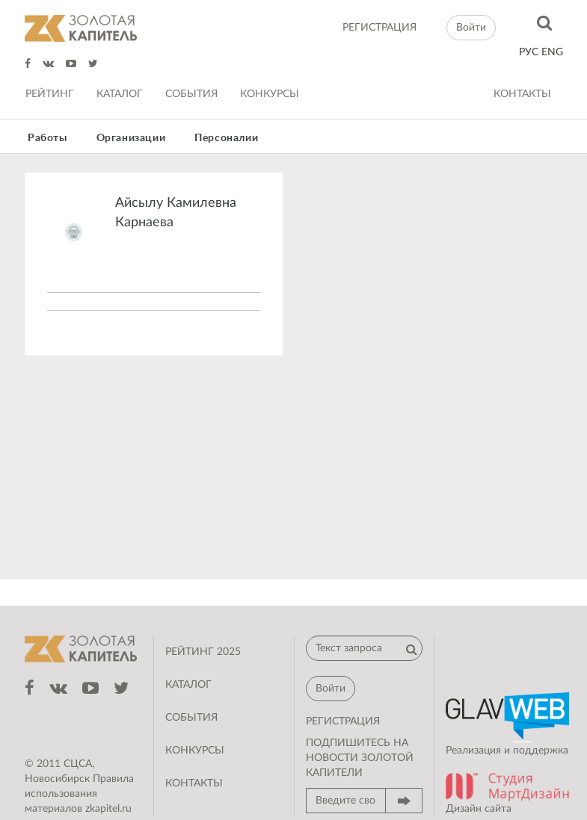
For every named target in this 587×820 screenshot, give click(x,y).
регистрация (379, 27)
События (191, 94)
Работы (47, 138)
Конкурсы (269, 94)
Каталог (119, 94)
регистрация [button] (343, 721)
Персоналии (226, 138)
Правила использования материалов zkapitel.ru (79, 794)
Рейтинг (49, 94)
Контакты (522, 94)
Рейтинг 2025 (203, 652)
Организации (131, 138)
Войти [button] (471, 27)
